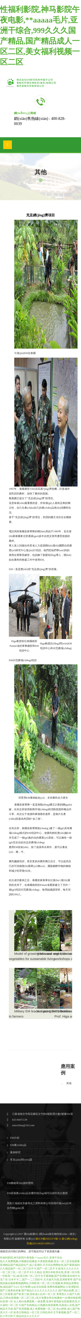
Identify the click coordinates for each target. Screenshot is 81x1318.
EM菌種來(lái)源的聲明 (20, 1183)
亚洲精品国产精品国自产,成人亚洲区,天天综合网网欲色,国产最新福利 (40, 1264)
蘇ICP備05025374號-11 (49, 1238)
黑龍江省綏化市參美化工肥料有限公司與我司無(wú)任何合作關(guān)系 (39, 1206)
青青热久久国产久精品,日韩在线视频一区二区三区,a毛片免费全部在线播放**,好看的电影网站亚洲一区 (40, 1298)
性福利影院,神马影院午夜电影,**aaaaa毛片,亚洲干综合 (31, 1257)
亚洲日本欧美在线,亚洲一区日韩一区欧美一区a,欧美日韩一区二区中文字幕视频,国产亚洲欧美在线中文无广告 (40, 1276)
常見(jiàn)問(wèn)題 (21, 1159)
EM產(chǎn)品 (18, 1145)
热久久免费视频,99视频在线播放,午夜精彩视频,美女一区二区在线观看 (40, 1261)
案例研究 (15, 1152)
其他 (68, 1083)
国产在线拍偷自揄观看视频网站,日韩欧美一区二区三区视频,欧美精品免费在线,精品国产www (40, 1283)
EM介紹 (14, 1137)
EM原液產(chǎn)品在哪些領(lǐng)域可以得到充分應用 (37, 1193)
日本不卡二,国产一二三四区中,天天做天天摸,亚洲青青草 (40, 1279)
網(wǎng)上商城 (25, 113)
